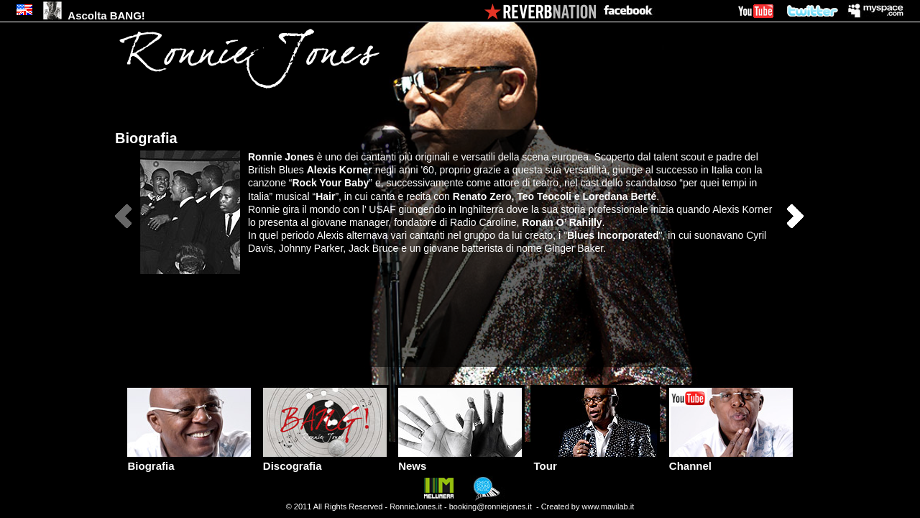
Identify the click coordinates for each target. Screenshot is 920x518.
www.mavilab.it (608, 506)
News (460, 461)
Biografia (189, 461)
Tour (595, 461)
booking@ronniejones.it (490, 506)
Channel (731, 461)
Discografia (325, 461)
